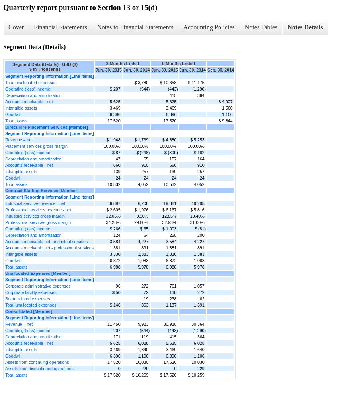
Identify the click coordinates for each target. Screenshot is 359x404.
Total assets (16, 120)
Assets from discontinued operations (39, 368)
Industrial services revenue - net (35, 203)
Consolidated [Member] (28, 311)
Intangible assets (21, 108)
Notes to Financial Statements (135, 27)
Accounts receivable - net (29, 101)
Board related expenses (27, 298)
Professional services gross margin (38, 222)
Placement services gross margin (36, 146)
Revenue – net (19, 139)
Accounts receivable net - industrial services (46, 241)
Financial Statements (60, 27)
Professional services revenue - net (38, 209)
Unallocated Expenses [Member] (37, 273)
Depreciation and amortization (33, 95)
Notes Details (305, 27)
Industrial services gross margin (35, 216)
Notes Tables (261, 27)
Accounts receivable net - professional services (49, 247)
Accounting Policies (208, 27)
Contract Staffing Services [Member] (41, 190)
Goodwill (13, 114)
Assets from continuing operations (37, 362)
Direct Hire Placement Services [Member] (46, 127)
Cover (16, 27)
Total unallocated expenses (31, 82)
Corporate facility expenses (31, 292)
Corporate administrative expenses (38, 286)
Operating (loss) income (27, 89)
